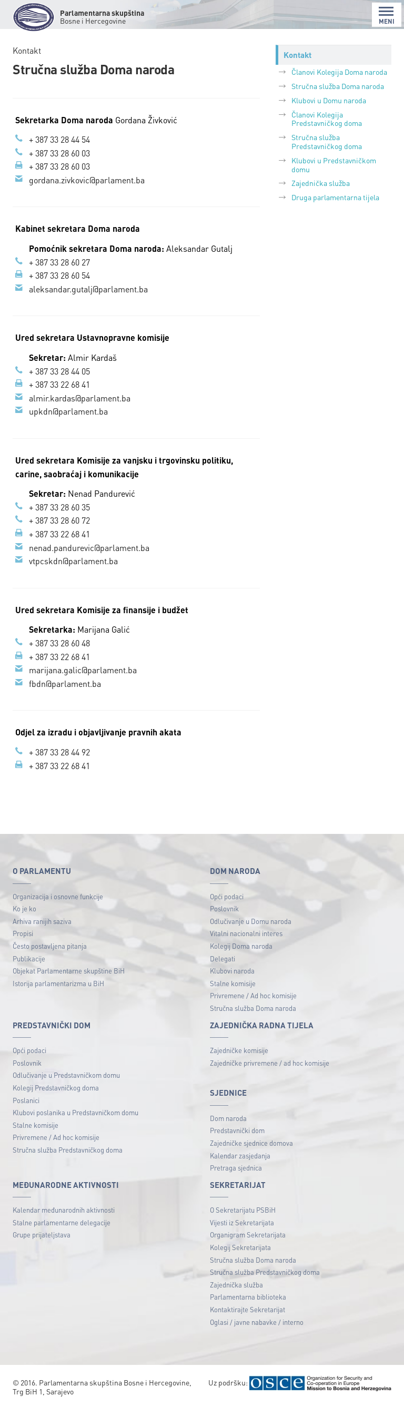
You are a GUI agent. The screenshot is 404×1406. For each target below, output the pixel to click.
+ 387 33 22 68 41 (59, 384)
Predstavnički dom (237, 1130)
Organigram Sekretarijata (248, 1234)
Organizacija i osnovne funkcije (58, 896)
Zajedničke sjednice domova (251, 1142)
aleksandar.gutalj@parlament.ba (88, 288)
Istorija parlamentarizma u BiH (58, 983)
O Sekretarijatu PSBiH (243, 1209)
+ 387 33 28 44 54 (59, 139)
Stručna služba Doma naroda (337, 86)
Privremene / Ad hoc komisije (253, 995)
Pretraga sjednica (236, 1167)
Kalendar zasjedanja (240, 1155)
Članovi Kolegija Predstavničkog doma (326, 119)
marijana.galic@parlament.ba (83, 669)
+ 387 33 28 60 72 (59, 520)
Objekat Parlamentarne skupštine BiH (69, 970)
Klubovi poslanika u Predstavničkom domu (75, 1112)
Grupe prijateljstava (41, 1234)
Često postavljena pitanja (50, 945)
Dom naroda (228, 1118)
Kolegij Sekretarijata (240, 1247)
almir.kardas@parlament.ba (79, 398)
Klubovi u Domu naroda (328, 100)
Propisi (23, 933)
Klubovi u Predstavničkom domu (333, 164)
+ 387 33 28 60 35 (59, 507)
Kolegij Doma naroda (241, 945)
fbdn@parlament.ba (65, 683)
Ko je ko (24, 908)
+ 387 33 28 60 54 (59, 275)
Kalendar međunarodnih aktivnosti (64, 1209)
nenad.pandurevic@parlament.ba (89, 547)
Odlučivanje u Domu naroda (250, 921)
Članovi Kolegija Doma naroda (339, 71)
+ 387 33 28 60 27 (59, 262)
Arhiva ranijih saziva (42, 921)
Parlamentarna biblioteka (248, 1296)
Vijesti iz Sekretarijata (242, 1222)
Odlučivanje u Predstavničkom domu (66, 1074)
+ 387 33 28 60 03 (59, 153)
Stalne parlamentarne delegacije (61, 1222)
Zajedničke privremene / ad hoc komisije (269, 1062)
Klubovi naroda (232, 970)
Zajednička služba (320, 183)
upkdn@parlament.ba (68, 411)
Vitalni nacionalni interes (246, 933)
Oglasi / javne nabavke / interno (257, 1321)
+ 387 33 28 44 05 (59, 371)
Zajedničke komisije (239, 1050)
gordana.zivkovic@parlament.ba (87, 179)
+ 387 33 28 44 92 (59, 752)
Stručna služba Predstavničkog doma (326, 141)
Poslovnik (224, 908)
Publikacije (29, 958)
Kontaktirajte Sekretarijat (247, 1309)
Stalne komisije (233, 983)
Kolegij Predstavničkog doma (56, 1087)
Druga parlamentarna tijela (335, 197)
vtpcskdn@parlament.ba (73, 560)
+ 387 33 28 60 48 (59, 642)
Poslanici (26, 1100)
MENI (387, 15)
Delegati (222, 958)
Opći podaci (227, 896)
